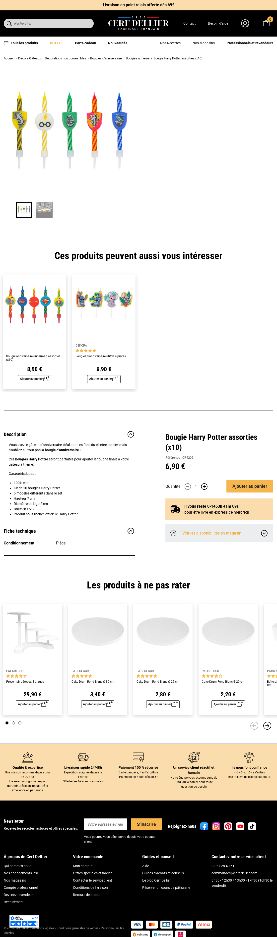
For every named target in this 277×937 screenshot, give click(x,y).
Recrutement (14, 902)
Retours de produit (87, 895)
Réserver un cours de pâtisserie (166, 888)
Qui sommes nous (17, 866)
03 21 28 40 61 (222, 866)
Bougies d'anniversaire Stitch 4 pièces (100, 356)
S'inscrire (146, 824)
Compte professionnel (21, 888)
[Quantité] (196, 155)
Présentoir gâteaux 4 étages (25, 681)
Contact (189, 23)
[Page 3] (19, 722)
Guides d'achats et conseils (163, 873)
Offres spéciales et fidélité (92, 873)
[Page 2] (13, 722)
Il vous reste (211, 175)
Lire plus (171, 119)
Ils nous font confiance (249, 767)
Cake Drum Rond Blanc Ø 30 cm (92, 681)
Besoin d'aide (218, 23)
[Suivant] (267, 726)
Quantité (172, 155)
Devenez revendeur (18, 895)
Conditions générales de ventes (77, 928)
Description (69, 434)
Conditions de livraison (90, 888)
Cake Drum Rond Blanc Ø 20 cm (223, 681)
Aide (145, 866)
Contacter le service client (92, 880)
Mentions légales (42, 928)
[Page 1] (6, 722)
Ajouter (249, 155)
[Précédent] (254, 726)
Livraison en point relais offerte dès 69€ (138, 4)
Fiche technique (69, 531)
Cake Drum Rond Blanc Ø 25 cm (158, 681)
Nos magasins (15, 880)
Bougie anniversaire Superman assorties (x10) (33, 358)
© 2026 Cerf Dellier (17, 928)
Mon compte (82, 866)
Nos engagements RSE (21, 873)
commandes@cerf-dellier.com (234, 873)
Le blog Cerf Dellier (156, 880)
